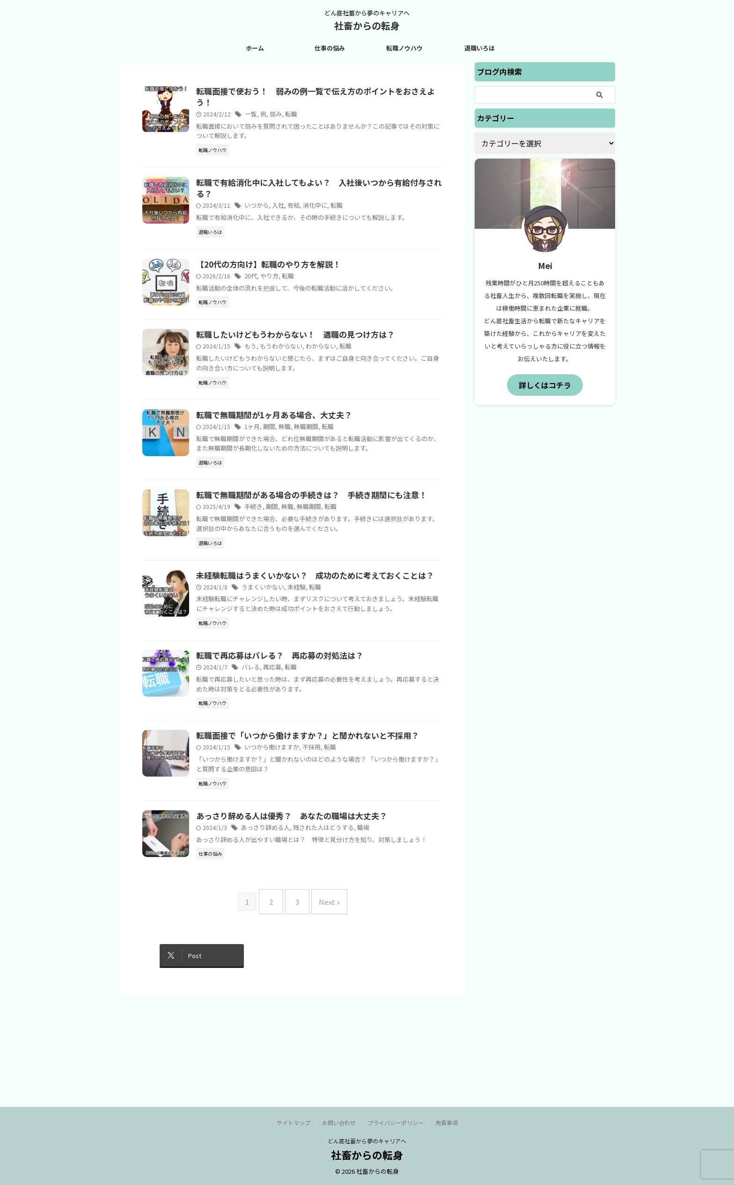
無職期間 (326, 465)
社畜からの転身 (367, 25)
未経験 (316, 656)
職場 (377, 925)
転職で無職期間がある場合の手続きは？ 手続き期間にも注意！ (328, 542)
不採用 (330, 836)
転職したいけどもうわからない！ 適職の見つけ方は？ (313, 363)
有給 (313, 209)
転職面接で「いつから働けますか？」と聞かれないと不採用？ (324, 823)
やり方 (291, 286)
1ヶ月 (275, 465)
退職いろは (479, 48)
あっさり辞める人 (286, 925)
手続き (276, 554)
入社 (299, 209)
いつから (279, 209)
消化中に (334, 209)
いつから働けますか (293, 836)
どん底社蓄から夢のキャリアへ (367, 1141)
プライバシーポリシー (395, 1123)
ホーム (255, 48)
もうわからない (302, 375)
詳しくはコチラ (545, 384)
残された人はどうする (341, 925)
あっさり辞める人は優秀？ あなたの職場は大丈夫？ (309, 913)
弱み (297, 116)
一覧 (273, 116)
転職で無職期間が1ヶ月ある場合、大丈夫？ (293, 452)
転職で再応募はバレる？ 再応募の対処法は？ (298, 734)
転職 (311, 116)
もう (273, 375)
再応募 (293, 746)
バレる (273, 746)
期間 (291, 465)
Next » (324, 1014)
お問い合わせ (339, 1123)
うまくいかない (284, 656)
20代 (274, 286)
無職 (305, 465)
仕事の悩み (330, 48)
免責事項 (446, 1123)
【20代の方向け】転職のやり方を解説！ (287, 274)
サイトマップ (293, 1123)
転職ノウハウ (404, 48)
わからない (339, 375)
